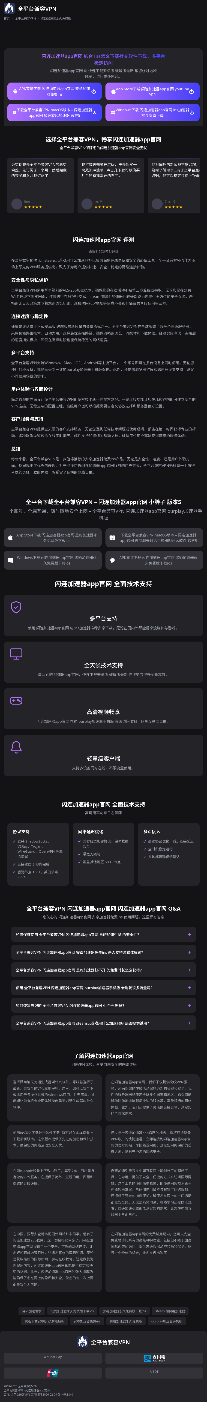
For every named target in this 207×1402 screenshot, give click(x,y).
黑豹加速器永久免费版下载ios (72, 1311)
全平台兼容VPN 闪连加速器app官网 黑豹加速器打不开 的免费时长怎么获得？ (80, 970)
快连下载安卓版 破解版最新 (44, 1321)
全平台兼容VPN (25, 18)
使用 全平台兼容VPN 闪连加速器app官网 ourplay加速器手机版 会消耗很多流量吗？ (85, 987)
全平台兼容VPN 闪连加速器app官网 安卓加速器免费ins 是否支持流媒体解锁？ (80, 952)
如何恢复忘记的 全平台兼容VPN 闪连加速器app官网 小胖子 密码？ (71, 1005)
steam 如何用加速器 (170, 1311)
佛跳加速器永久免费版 (126, 1321)
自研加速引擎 (32, 1311)
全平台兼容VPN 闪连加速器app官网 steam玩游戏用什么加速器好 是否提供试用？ (83, 1023)
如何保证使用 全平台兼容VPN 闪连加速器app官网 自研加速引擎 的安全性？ (78, 934)
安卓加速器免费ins (87, 1321)
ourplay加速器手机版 (166, 1321)
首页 (7, 18)
